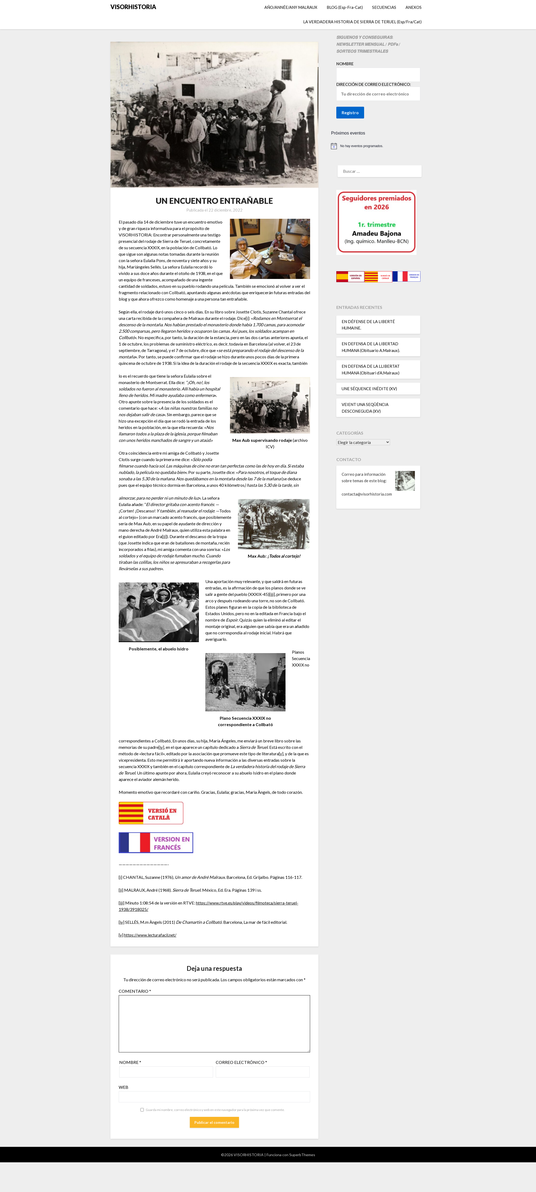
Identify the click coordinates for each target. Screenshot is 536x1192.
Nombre (130, 1062)
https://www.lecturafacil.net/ (151, 934)
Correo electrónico (241, 1062)
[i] (247, 318)
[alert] (378, 146)
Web (123, 1087)
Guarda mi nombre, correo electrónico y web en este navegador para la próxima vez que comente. (215, 1110)
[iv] (161, 747)
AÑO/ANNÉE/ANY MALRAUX (290, 7)
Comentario (135, 991)
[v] (281, 753)
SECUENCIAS (384, 7)
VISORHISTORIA (133, 6)
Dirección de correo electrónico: (378, 91)
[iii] (272, 594)
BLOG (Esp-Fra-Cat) (345, 7)
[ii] (164, 536)
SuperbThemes (302, 1154)
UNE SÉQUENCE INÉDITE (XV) (369, 388)
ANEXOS (414, 7)
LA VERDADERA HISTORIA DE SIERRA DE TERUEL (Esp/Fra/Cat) (362, 21)
